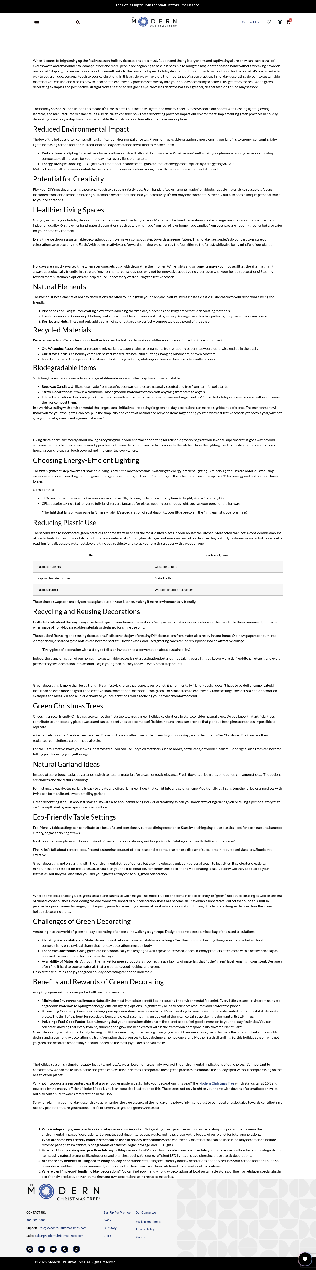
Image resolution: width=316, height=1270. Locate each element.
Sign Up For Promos (117, 1212)
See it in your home (148, 1221)
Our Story (110, 1228)
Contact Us (251, 22)
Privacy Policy (145, 1229)
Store (107, 1236)
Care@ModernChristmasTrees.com (62, 1228)
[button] (37, 22)
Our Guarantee (146, 1212)
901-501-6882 (36, 1220)
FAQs (107, 1220)
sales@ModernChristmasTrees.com (59, 1236)
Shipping (141, 1237)
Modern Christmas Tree (216, 1083)
